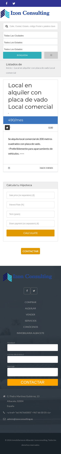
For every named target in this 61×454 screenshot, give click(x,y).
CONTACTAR (30, 251)
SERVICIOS (30, 320)
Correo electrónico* (32, 356)
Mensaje (32, 370)
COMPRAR (30, 302)
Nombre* (32, 345)
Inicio (9, 68)
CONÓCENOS (30, 326)
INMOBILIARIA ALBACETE (30, 333)
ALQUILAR (30, 308)
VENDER (30, 314)
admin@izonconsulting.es (20, 419)
